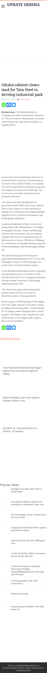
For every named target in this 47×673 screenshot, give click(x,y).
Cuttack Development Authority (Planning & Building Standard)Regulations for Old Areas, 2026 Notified (28, 570)
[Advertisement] (23, 33)
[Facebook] (9, 105)
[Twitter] (13, 105)
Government (25, 99)
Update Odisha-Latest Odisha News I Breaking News (27, 669)
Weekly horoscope (19, 593)
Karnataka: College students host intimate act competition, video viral (27, 503)
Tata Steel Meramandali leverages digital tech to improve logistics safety (22, 370)
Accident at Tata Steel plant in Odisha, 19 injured (20, 430)
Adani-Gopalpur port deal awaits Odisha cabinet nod (21, 399)
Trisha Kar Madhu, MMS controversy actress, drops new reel (28, 554)
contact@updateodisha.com (26, 665)
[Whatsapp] (4, 105)
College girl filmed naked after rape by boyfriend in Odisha (29, 529)
